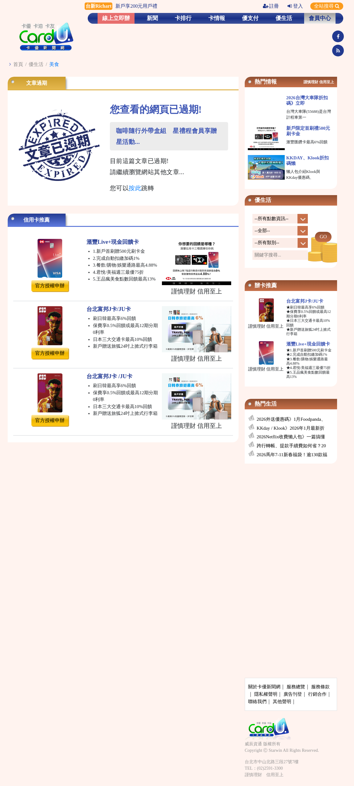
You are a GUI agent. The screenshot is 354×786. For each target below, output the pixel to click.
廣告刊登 (293, 694)
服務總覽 (296, 686)
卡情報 (216, 18)
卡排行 (183, 18)
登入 (295, 6)
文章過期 (36, 83)
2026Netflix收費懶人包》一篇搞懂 (291, 436)
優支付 (250, 18)
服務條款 (320, 686)
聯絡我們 (257, 701)
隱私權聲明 (265, 694)
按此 (135, 188)
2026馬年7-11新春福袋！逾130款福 (292, 454)
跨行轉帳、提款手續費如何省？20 (291, 445)
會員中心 (320, 18)
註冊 (271, 6)
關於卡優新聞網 (264, 686)
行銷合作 (317, 694)
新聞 (152, 18)
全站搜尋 (327, 6)
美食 (54, 64)
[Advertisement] (291, 514)
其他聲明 (282, 701)
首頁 (18, 64)
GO (323, 236)
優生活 (284, 18)
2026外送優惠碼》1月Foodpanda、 (291, 419)
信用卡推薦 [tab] (36, 220)
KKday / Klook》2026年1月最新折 (290, 428)
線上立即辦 (116, 18)
